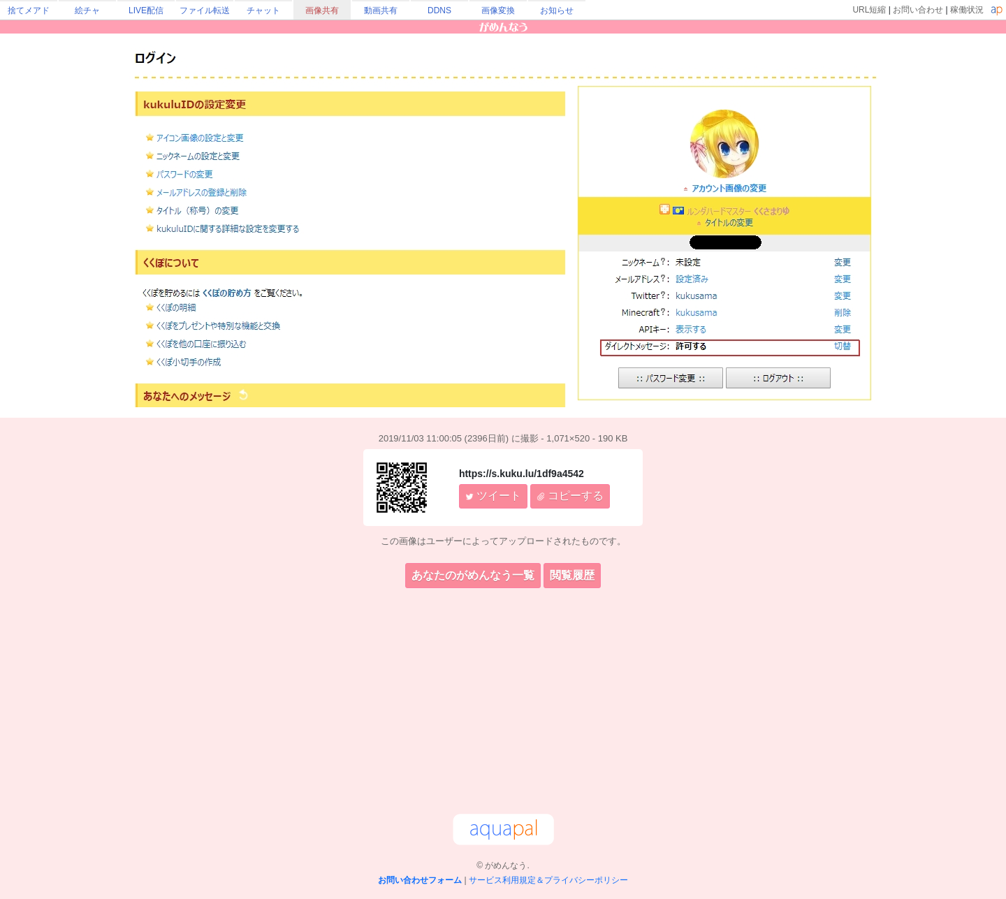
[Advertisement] (503, 703)
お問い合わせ (918, 10)
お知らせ (557, 10)
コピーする (570, 496)
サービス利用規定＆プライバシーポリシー (548, 880)
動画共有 (381, 10)
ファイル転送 (205, 10)
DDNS (439, 10)
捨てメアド (29, 10)
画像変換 (498, 10)
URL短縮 (869, 10)
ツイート (493, 496)
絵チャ (87, 10)
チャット (263, 10)
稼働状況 (967, 10)
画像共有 (322, 10)
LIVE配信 (146, 10)
